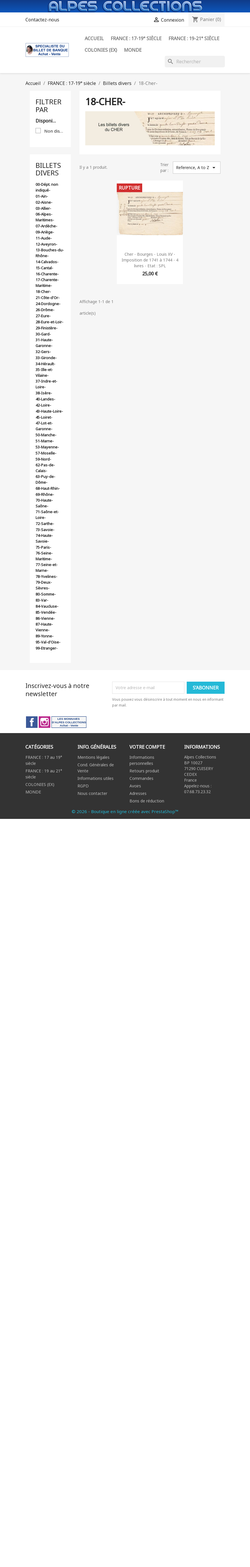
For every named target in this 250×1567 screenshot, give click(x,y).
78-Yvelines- (46, 576)
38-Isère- (44, 393)
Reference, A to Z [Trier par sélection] (196, 167)
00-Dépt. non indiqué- (47, 187)
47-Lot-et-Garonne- (44, 425)
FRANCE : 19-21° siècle (193, 38)
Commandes (141, 778)
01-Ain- (42, 196)
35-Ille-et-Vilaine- (44, 372)
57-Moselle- (46, 453)
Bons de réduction (146, 801)
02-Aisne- (44, 202)
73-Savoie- (45, 529)
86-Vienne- (45, 618)
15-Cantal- (44, 267)
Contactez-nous (42, 19)
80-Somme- (46, 594)
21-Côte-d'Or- (48, 297)
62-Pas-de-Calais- (45, 467)
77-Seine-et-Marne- (47, 567)
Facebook (32, 722)
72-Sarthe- (45, 523)
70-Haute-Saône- (44, 503)
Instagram (44, 722)
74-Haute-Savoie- (44, 538)
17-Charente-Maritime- (47, 282)
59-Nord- (43, 459)
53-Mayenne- (47, 447)
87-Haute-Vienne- (44, 627)
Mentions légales (93, 757)
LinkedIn (68, 722)
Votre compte (147, 747)
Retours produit (144, 771)
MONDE (33, 792)
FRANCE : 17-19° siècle (136, 38)
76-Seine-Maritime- (44, 555)
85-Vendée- (46, 612)
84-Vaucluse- (47, 606)
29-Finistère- (47, 328)
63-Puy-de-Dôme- (45, 479)
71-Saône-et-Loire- (47, 514)
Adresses (138, 793)
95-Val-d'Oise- (48, 642)
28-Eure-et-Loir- (49, 321)
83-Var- (42, 600)
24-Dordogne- (48, 303)
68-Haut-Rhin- (48, 488)
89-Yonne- (44, 636)
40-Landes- (45, 399)
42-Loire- (43, 405)
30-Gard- (43, 334)
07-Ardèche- (46, 226)
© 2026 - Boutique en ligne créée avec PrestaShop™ (125, 811)
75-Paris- (43, 547)
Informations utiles (95, 778)
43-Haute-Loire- (49, 411)
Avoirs (135, 786)
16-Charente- (47, 274)
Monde (133, 50)
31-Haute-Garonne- (44, 342)
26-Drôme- (45, 309)
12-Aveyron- (46, 244)
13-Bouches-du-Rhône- (50, 252)
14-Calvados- (47, 261)
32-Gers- (43, 351)
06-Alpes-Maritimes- (45, 217)
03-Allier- (43, 208)
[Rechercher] (195, 61)
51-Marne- (45, 441)
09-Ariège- (45, 232)
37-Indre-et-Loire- (46, 384)
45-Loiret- (44, 417)
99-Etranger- (47, 648)
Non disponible (54, 131)
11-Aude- (44, 238)
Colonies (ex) (101, 50)
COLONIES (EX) (39, 784)
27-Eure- (43, 315)
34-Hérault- (45, 363)
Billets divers (48, 168)
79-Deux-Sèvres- (44, 585)
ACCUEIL (94, 38)
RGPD (83, 786)
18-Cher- (43, 291)
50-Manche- (46, 434)
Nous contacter (92, 793)
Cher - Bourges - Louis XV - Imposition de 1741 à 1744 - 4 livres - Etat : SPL (150, 259)
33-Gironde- (46, 357)
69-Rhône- (45, 494)
